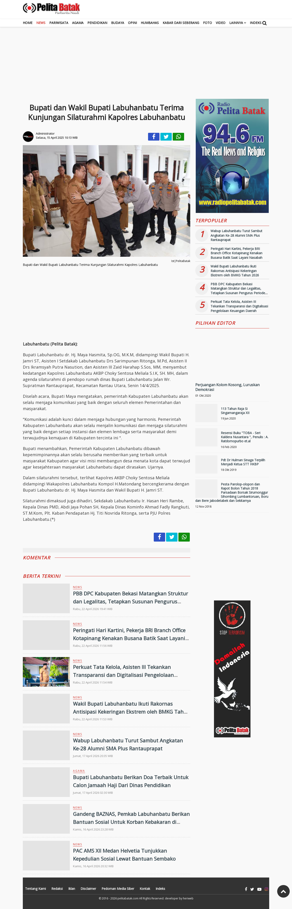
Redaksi (57, 888)
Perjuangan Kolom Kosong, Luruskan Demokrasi (227, 387)
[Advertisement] (146, 59)
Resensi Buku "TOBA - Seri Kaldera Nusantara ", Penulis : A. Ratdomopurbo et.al (244, 437)
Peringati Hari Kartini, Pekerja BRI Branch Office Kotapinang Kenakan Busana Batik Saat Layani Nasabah (129, 638)
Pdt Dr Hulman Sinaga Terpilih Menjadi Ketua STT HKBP (243, 462)
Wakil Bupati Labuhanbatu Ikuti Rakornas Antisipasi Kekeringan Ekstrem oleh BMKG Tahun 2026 (131, 711)
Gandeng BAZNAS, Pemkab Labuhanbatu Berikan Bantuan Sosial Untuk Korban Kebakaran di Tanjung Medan (131, 821)
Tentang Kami (35, 888)
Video (220, 23)
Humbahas (150, 23)
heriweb (188, 898)
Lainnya (236, 23)
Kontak (145, 888)
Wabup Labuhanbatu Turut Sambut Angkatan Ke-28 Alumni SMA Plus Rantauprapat (236, 235)
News (40, 23)
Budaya (117, 23)
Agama (77, 23)
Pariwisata (58, 23)
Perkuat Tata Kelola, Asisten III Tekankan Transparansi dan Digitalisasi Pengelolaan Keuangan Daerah (123, 674)
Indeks (255, 23)
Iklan (71, 888)
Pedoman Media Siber (118, 888)
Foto (207, 23)
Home (27, 23)
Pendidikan (97, 23)
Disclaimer (88, 888)
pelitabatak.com (127, 898)
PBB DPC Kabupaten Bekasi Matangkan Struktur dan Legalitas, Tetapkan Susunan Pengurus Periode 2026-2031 (130, 601)
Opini (132, 23)
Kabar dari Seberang (181, 23)
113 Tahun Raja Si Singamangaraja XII (235, 410)
